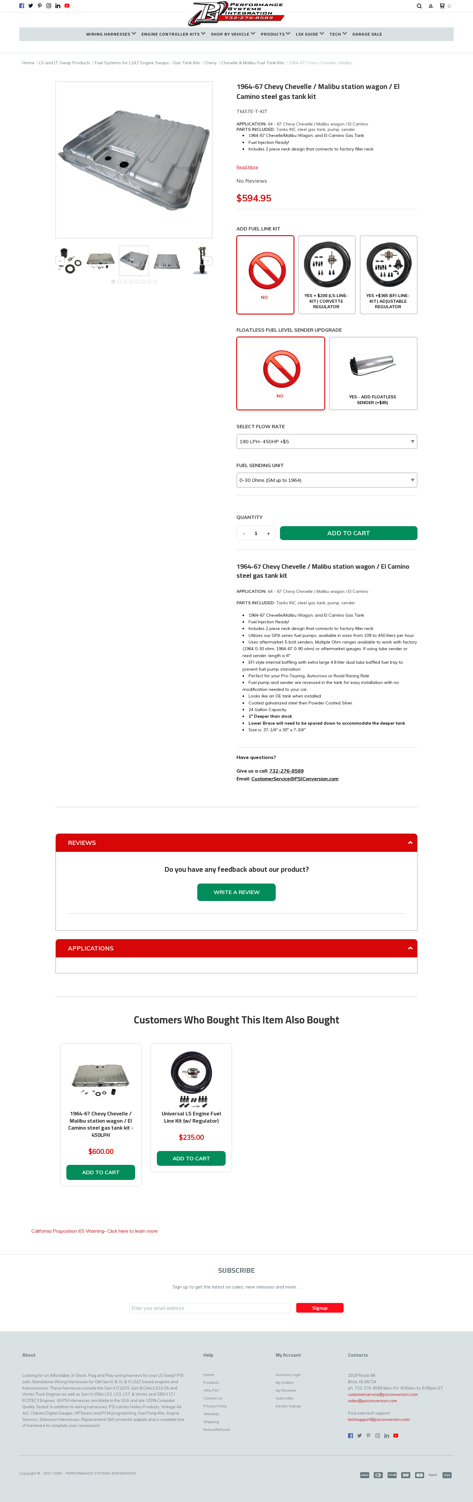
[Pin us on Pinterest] (39, 5)
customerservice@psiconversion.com (383, 1394)
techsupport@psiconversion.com (379, 1419)
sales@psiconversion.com (372, 1400)
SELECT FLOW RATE (261, 426)
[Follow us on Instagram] (48, 5)
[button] (419, 6)
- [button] (244, 533)
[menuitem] (111, 34)
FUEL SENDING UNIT (260, 465)
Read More (247, 167)
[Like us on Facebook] (21, 5)
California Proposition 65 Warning (67, 1231)
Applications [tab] (91, 948)
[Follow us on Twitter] (30, 5)
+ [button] (268, 533)
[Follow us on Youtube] (67, 5)
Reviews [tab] (82, 842)
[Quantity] (256, 533)
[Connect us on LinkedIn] (58, 5)
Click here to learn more (132, 1231)
